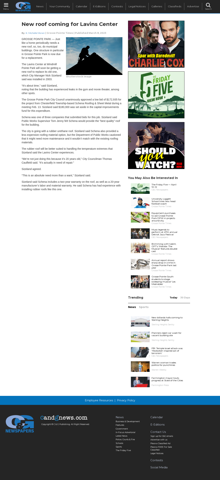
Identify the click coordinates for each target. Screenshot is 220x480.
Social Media (159, 467)
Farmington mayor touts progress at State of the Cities (167, 379)
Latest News (121, 436)
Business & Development (128, 421)
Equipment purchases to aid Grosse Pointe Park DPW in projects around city (163, 217)
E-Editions (99, 6)
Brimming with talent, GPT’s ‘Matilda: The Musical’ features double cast (164, 247)
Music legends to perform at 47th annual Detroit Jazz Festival (164, 232)
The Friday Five (123, 450)
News (39, 6)
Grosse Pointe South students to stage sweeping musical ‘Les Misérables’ (163, 280)
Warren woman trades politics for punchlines (164, 363)
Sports (144, 307)
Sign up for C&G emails (161, 436)
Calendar (81, 6)
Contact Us (158, 432)
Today (173, 297)
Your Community (59, 6)
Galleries (156, 6)
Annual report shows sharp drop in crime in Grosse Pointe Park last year (164, 264)
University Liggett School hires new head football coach (163, 201)
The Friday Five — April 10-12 (164, 185)
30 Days (185, 297)
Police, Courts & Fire (125, 439)
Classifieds (174, 6)
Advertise (193, 6)
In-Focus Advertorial (125, 432)
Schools (119, 443)
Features (120, 425)
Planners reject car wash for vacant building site (166, 334)
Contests (117, 6)
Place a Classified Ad (160, 443)
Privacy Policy (126, 400)
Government (122, 429)
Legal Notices (137, 6)
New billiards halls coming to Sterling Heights (167, 318)
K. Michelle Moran (35, 33)
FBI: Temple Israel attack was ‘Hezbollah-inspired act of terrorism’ (167, 351)
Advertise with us (158, 439)
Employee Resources (99, 400)
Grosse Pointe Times (60, 33)
